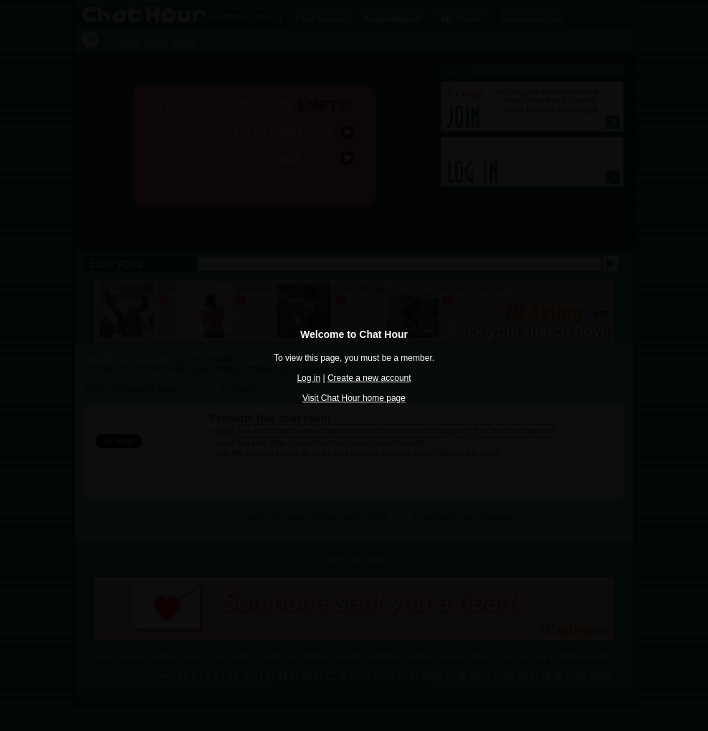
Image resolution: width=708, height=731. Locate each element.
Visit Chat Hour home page (354, 398)
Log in (308, 378)
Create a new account (369, 378)
